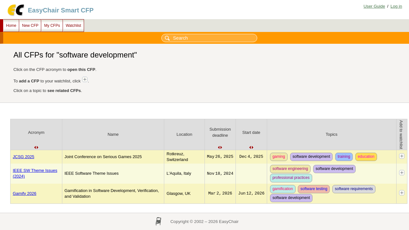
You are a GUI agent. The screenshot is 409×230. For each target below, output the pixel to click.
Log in (396, 6)
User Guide (374, 6)
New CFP (30, 25)
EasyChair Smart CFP (61, 10)
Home (11, 25)
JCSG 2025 (23, 156)
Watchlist (73, 25)
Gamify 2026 (24, 193)
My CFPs (52, 25)
